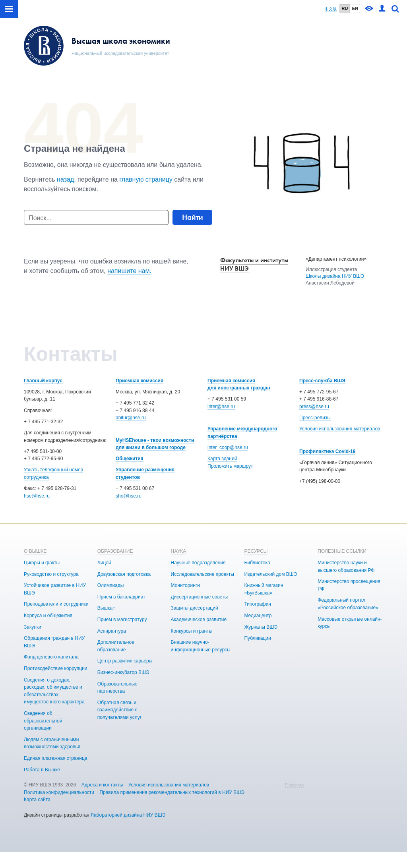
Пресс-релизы (315, 417)
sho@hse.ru (128, 496)
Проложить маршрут (230, 466)
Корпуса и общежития (48, 615)
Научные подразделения (198, 562)
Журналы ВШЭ (260, 627)
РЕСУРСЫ (255, 551)
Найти (192, 217)
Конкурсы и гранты (192, 631)
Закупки (32, 627)
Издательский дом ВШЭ (270, 574)
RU (344, 8)
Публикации (257, 638)
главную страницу (145, 179)
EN (355, 8)
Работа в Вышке (42, 770)
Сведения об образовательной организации (43, 721)
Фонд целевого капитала (51, 657)
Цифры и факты (42, 562)
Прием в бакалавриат (121, 597)
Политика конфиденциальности (59, 792)
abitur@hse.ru (131, 417)
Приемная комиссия (139, 380)
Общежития (129, 458)
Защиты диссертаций (194, 608)
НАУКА (178, 551)
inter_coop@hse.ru (227, 447)
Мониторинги (185, 585)
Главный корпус (43, 380)
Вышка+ (106, 608)
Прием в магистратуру (122, 619)
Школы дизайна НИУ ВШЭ (335, 276)
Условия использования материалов (339, 429)
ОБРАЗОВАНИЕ (115, 551)
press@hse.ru (314, 406)
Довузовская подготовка (124, 574)
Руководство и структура (51, 574)
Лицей (104, 562)
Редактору (294, 785)
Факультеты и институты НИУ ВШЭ (254, 264)
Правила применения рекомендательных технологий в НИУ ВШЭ (171, 792)
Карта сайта (37, 799)
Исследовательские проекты (202, 574)
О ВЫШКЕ (35, 551)
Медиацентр (257, 615)
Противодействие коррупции (55, 668)
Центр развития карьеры (125, 661)
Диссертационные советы (199, 597)
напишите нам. (129, 270)
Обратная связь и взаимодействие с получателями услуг (119, 710)
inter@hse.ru (221, 406)
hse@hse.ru (37, 496)
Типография (257, 604)
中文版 (331, 9)
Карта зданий (222, 458)
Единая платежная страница (55, 758)
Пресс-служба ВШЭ (322, 380)
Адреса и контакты (102, 785)
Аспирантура (111, 631)
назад (65, 179)
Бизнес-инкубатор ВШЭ (123, 672)
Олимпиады (110, 585)
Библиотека (257, 562)
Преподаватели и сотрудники (56, 604)
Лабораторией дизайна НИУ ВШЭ (128, 815)
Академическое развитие (199, 619)
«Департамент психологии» (336, 259)
